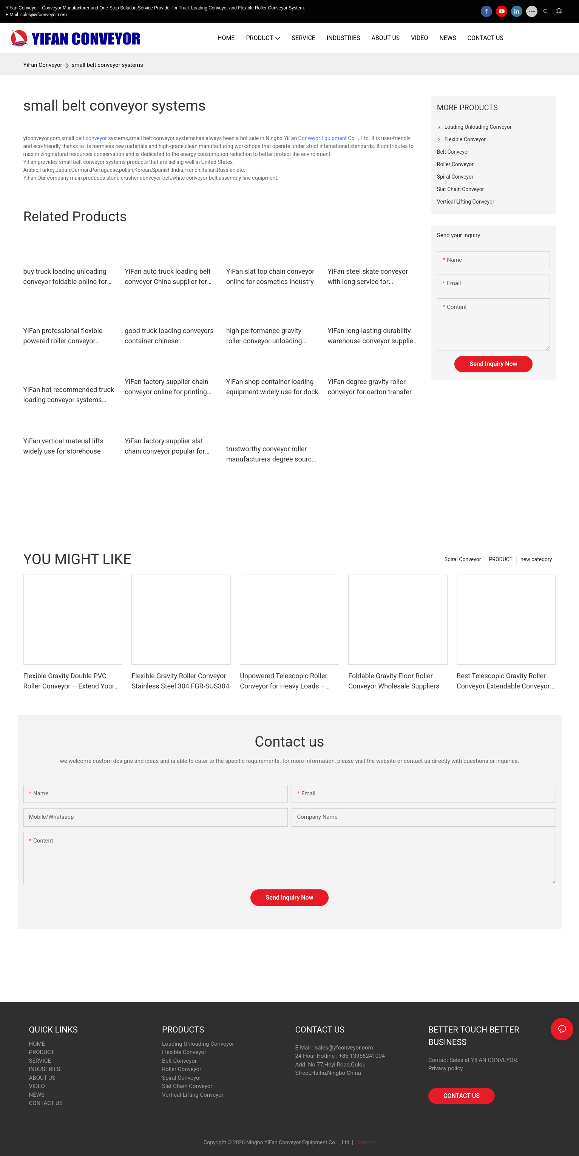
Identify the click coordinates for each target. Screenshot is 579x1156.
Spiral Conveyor (463, 559)
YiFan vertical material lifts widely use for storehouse (63, 446)
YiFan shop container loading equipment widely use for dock (272, 387)
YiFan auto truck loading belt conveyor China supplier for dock (168, 277)
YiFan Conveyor (42, 65)
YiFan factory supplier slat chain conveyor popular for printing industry (165, 446)
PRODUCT (501, 559)
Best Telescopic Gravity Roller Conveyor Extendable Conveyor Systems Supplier (503, 681)
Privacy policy (445, 1068)
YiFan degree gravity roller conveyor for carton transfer (369, 387)
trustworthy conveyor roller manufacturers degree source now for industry (270, 454)
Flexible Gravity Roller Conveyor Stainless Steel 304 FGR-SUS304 (180, 681)
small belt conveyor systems (107, 65)
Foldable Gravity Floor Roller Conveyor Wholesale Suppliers (393, 681)
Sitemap (365, 1142)
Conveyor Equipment (322, 138)
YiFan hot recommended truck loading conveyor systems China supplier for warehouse (68, 395)
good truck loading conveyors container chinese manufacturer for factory (169, 336)
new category (536, 559)
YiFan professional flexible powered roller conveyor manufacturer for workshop (64, 336)
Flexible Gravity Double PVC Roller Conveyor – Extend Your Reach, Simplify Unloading (68, 681)
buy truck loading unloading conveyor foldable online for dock (65, 277)
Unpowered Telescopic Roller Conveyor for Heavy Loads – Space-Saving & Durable (283, 681)
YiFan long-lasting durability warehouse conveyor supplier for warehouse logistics (371, 336)
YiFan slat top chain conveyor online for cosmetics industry (270, 276)
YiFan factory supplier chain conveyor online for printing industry (166, 387)
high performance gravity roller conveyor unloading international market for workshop (264, 336)
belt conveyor (91, 138)
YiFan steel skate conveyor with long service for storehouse (367, 277)
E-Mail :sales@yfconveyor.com (36, 14)
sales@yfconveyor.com (344, 1047)
